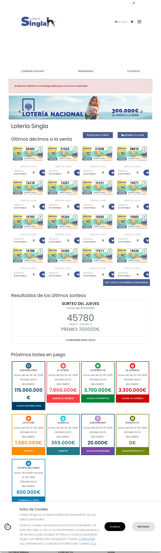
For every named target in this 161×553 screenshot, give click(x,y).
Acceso (121, 21)
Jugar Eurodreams (98, 451)
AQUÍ (93, 544)
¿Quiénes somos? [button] (32, 71)
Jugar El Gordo (63, 398)
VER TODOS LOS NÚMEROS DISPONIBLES (126, 282)
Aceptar (115, 526)
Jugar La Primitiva (97, 398)
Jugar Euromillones (28, 405)
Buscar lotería (98, 135)
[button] (19, 111)
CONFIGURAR (86, 539)
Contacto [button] (133, 71)
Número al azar (132, 135)
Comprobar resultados (80, 340)
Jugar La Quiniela (132, 398)
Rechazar (144, 526)
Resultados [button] (85, 71)
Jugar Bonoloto (132, 451)
